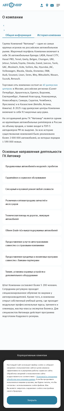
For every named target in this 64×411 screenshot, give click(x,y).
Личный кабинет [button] (41, 5)
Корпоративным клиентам (32, 355)
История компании (49, 35)
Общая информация (18, 35)
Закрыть (32, 400)
